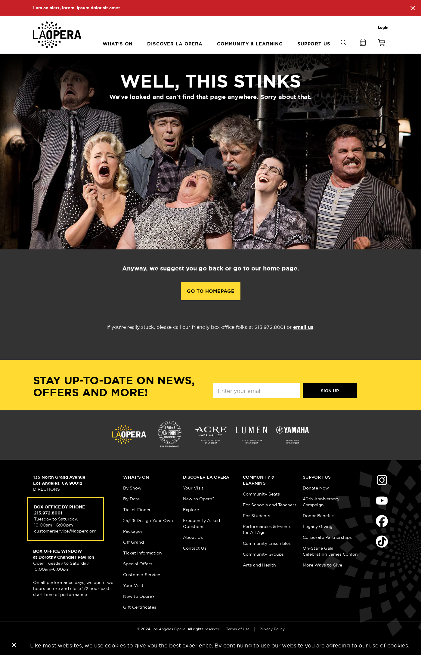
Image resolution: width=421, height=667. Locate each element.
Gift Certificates (139, 619)
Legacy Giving (318, 538)
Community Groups (263, 566)
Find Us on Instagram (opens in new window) (382, 492)
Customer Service (141, 586)
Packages (133, 543)
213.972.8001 (48, 525)
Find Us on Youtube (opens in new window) (382, 513)
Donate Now (316, 500)
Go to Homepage (210, 303)
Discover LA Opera (206, 489)
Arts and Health (259, 577)
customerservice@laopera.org (65, 543)
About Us (193, 549)
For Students (256, 527)
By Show (132, 500)
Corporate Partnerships (327, 549)
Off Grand (133, 554)
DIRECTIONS (46, 501)
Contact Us (194, 560)
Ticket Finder (137, 521)
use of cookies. (389, 657)
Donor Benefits (318, 527)
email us (303, 339)
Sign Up (330, 403)
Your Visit (133, 597)
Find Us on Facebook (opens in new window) (382, 533)
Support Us (317, 489)
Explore (191, 521)
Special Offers (137, 576)
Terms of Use (237, 641)
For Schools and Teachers (269, 517)
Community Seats (261, 506)
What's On (136, 489)
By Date (131, 511)
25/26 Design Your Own (148, 532)
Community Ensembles (267, 555)
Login (383, 27)
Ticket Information (142, 565)
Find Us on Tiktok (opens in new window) (382, 554)
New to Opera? (139, 608)
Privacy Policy (272, 641)
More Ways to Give (322, 577)
